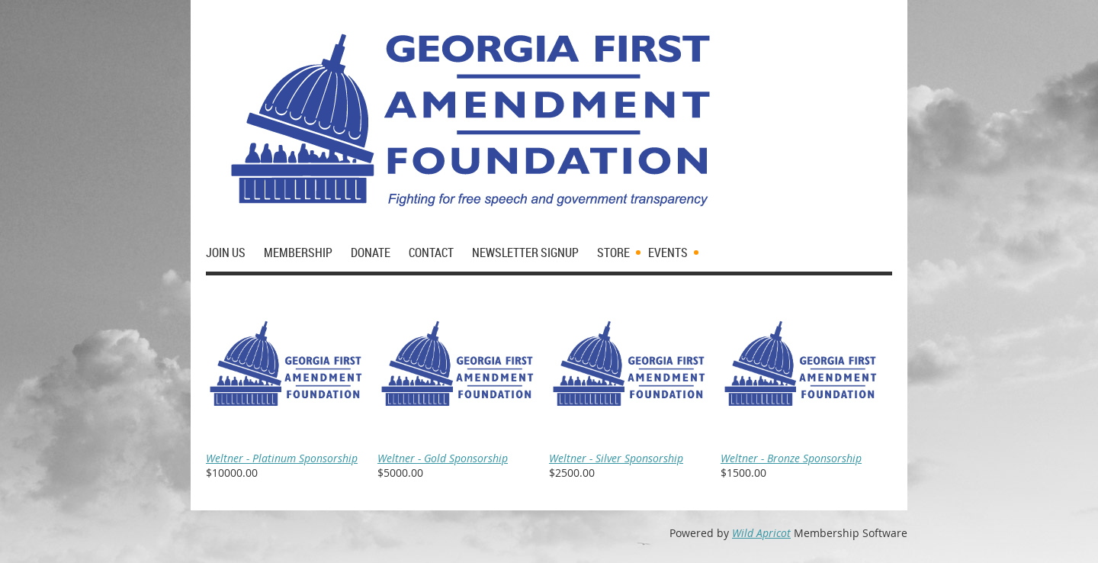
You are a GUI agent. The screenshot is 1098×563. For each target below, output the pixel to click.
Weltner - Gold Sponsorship (442, 458)
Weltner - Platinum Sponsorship (282, 458)
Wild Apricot (761, 533)
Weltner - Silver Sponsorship (616, 458)
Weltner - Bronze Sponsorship (791, 458)
